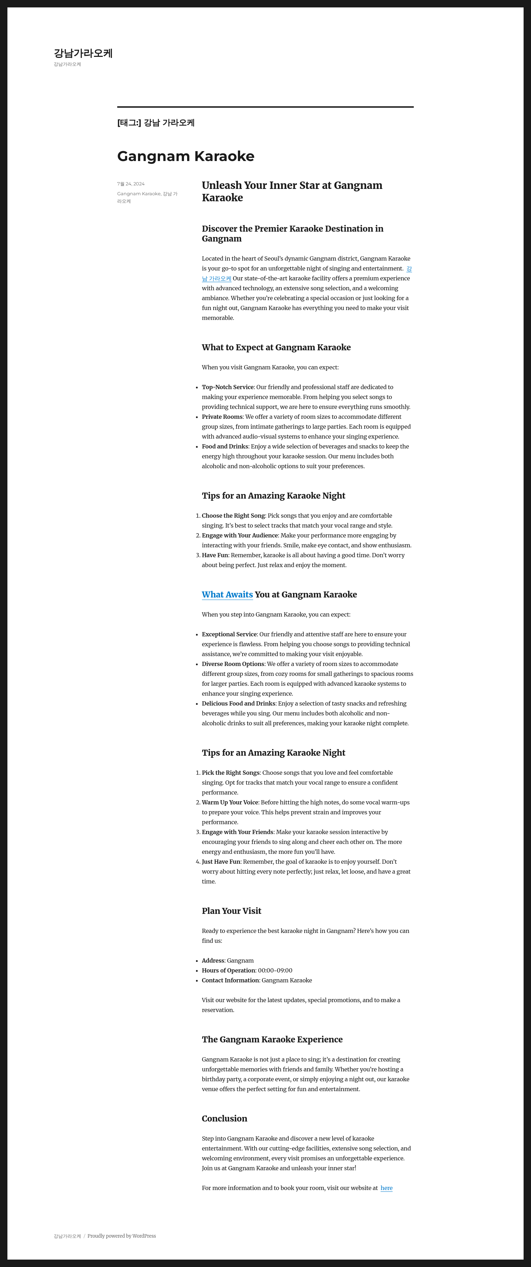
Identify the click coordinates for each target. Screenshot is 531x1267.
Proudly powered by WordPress (122, 1236)
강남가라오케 (83, 53)
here (387, 1187)
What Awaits (227, 594)
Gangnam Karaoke (186, 156)
